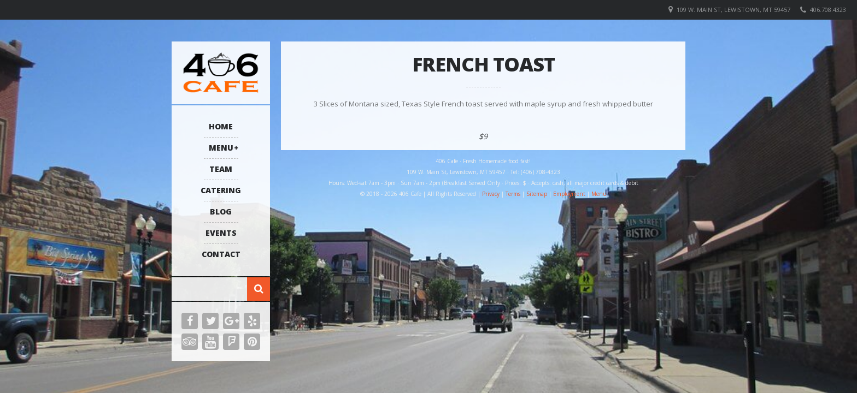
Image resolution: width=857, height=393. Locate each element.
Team (220, 169)
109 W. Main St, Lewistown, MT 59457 (733, 9)
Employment (569, 194)
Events (221, 233)
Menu (221, 147)
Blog (221, 211)
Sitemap (536, 194)
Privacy (491, 194)
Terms (513, 194)
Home (221, 126)
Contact (221, 254)
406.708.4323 (828, 9)
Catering (221, 190)
